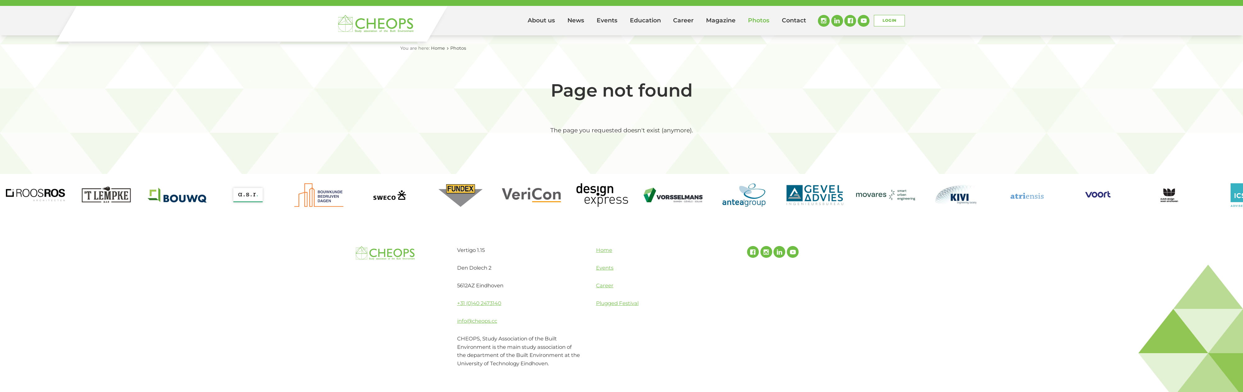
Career (683, 20)
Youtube (863, 21)
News (575, 20)
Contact (794, 20)
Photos (758, 20)
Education (645, 20)
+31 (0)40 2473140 (479, 303)
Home (512, 20)
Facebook (850, 21)
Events (607, 20)
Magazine (721, 20)
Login (890, 20)
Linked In (837, 21)
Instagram (824, 21)
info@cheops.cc (477, 321)
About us (541, 20)
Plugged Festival (617, 303)
